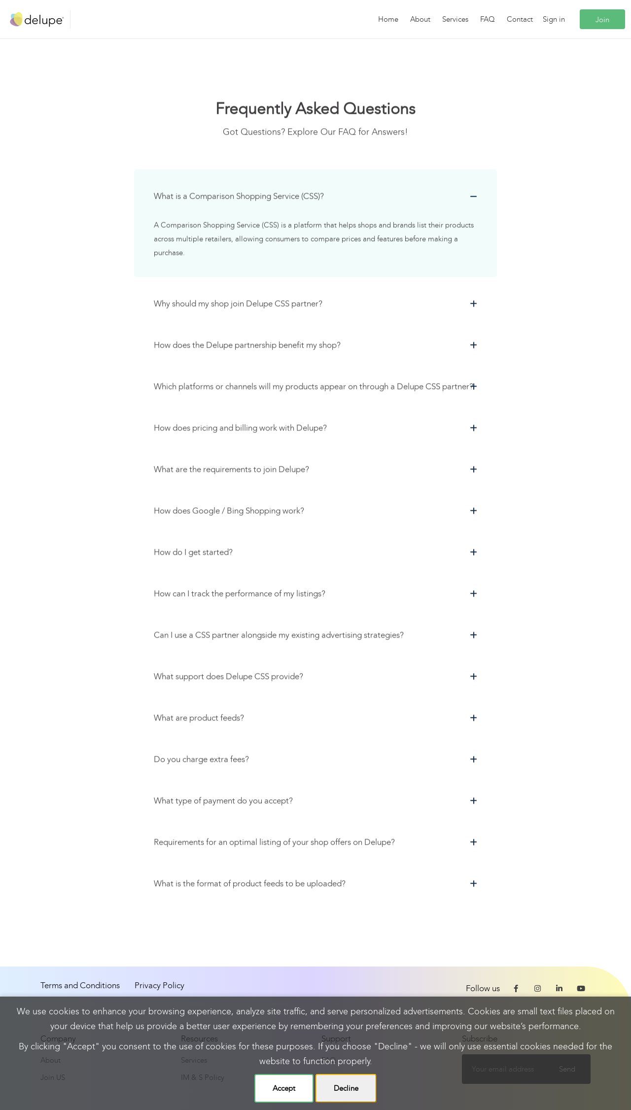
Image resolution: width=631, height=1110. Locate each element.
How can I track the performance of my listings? (239, 595)
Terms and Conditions (80, 985)
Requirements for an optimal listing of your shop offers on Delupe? (274, 844)
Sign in (554, 19)
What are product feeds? (199, 720)
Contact (520, 19)
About (420, 19)
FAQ (487, 19)
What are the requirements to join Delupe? (231, 471)
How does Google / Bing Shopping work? (229, 512)
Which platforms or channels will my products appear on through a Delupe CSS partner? (313, 388)
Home (388, 19)
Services (455, 19)
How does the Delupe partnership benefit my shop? (247, 347)
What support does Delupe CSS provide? (228, 678)
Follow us (483, 988)
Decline (346, 1088)
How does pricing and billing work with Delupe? (240, 430)
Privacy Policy (159, 985)
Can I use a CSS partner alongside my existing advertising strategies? (279, 637)
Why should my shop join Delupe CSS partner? (238, 305)
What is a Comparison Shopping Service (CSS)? (239, 198)
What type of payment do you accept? (223, 802)
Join (602, 19)
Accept (284, 1088)
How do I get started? (193, 554)
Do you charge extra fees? (201, 761)
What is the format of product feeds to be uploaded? (250, 885)
